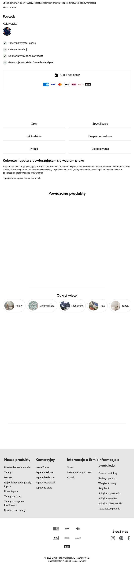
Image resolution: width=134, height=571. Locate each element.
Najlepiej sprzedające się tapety (17, 484)
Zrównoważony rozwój (79, 472)
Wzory (30, 3)
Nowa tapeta (11, 491)
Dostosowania (100, 148)
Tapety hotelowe (44, 472)
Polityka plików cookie (110, 503)
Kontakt (71, 477)
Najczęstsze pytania (109, 508)
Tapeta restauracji (45, 482)
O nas (70, 467)
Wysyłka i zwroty (107, 483)
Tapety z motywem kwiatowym (14, 503)
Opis (34, 123)
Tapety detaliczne (45, 477)
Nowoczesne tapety (14, 510)
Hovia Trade (42, 467)
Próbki (34, 148)
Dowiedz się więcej (43, 62)
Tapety (22, 3)
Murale (8, 477)
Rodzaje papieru (107, 478)
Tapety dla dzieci (13, 496)
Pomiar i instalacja (108, 473)
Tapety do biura (44, 487)
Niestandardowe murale (17, 467)
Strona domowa (10, 3)
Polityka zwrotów (107, 498)
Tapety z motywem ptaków (74, 3)
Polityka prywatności (109, 493)
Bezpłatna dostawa (100, 136)
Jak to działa (34, 136)
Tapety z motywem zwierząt (47, 3)
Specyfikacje (100, 123)
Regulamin (104, 488)
